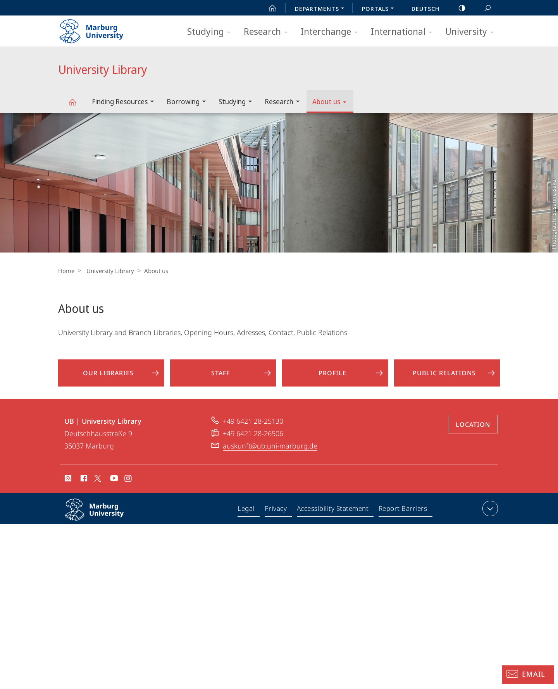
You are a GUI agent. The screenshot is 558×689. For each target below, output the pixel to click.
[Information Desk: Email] (527, 674)
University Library (76, 105)
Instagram (128, 485)
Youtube (113, 485)
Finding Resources (125, 102)
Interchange (332, 32)
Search (483, 8)
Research (268, 32)
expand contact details (489, 514)
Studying (211, 32)
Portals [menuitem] (380, 9)
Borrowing (189, 102)
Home (66, 271)
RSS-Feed (67, 485)
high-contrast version (457, 8)
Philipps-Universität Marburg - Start (99, 29)
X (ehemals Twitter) (96, 484)
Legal (248, 516)
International (404, 32)
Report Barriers (403, 516)
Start (268, 8)
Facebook (83, 485)
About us (331, 103)
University (472, 32)
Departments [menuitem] (321, 9)
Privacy (277, 516)
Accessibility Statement (333, 516)
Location (473, 430)
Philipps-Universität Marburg (103, 521)
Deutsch (425, 8)
